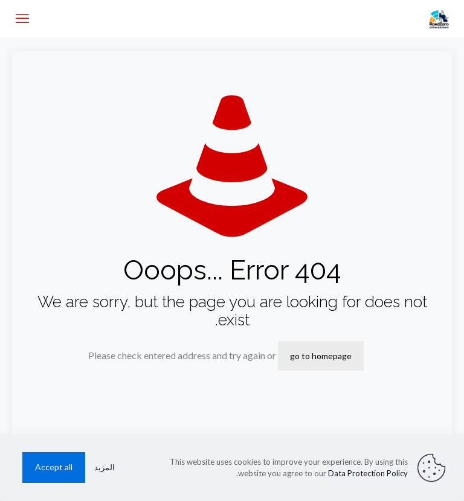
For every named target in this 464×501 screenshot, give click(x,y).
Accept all (53, 467)
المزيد (104, 467)
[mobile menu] (22, 18)
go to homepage (321, 356)
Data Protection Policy (368, 473)
